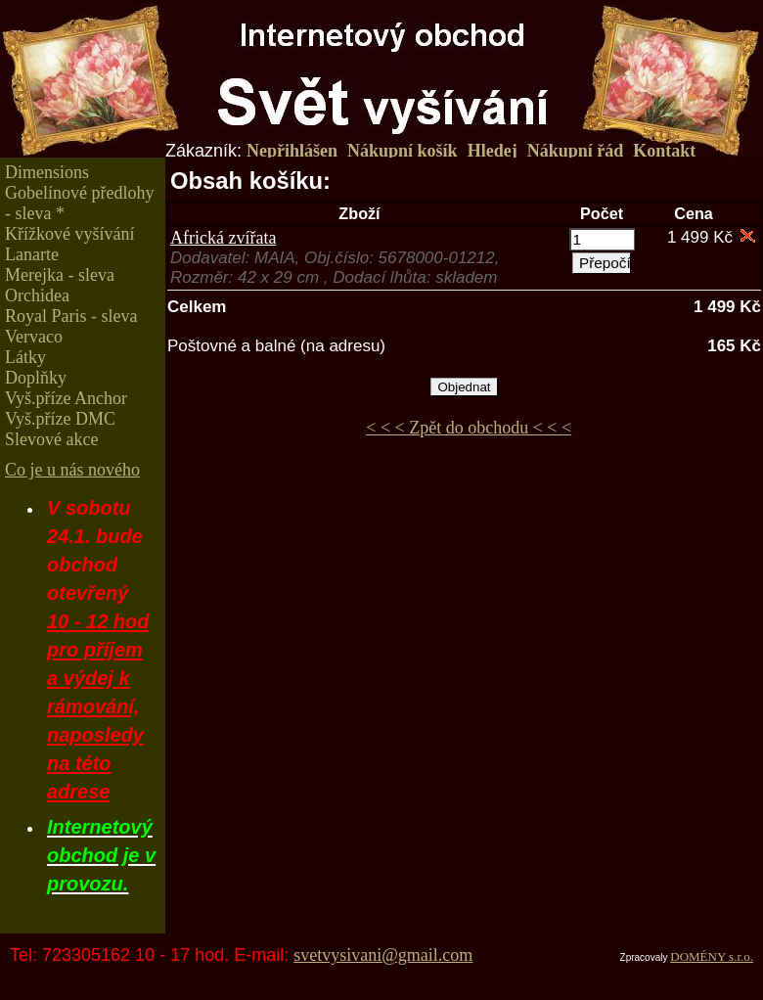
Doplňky (36, 377)
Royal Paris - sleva (71, 316)
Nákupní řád (575, 150)
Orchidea (37, 295)
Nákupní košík (402, 150)
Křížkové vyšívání (69, 234)
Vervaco (34, 336)
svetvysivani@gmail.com (382, 955)
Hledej (492, 150)
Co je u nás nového (72, 469)
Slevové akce (51, 439)
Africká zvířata (223, 238)
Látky (25, 357)
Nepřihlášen (292, 150)
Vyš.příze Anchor (66, 398)
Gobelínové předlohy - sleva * (79, 203)
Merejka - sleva (59, 275)
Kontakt (664, 150)
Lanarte (32, 254)
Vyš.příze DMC (60, 419)
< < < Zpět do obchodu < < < (468, 427)
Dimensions (47, 172)
